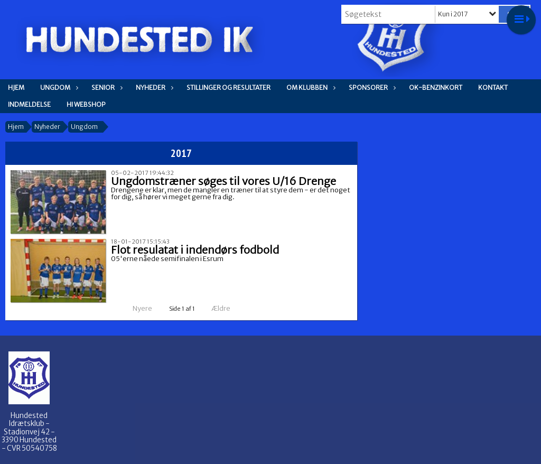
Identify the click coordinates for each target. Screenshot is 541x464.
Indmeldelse (29, 104)
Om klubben (309, 87)
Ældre (228, 308)
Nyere (136, 308)
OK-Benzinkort (435, 87)
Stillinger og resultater (228, 87)
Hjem (16, 87)
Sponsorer (371, 87)
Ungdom (58, 87)
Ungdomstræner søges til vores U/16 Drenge (223, 181)
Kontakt (493, 87)
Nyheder (153, 87)
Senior (105, 87)
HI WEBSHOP (86, 104)
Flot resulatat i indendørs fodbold (195, 249)
